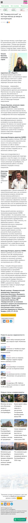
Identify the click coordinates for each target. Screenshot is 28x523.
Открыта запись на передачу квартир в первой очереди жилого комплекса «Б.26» (12, 359)
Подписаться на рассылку (8, 315)
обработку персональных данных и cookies (15, 497)
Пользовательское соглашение (15, 511)
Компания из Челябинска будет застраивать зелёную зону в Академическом (13, 350)
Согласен (19, 498)
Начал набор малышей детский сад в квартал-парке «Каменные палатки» (13, 341)
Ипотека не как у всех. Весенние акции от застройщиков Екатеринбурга (6, 408)
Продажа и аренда (9, 325)
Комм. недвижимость (11, 328)
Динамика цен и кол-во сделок (14, 329)
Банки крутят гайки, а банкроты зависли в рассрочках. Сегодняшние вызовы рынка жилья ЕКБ (20, 410)
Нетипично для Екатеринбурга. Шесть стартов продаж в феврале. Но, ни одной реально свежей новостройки (7, 458)
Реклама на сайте (4, 511)
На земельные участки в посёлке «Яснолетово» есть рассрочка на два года (13, 376)
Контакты (14, 514)
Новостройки (5, 6)
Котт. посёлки (15, 6)
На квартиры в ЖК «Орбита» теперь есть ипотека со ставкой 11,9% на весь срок (13, 385)
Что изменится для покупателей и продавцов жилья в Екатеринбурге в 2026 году (20, 456)
